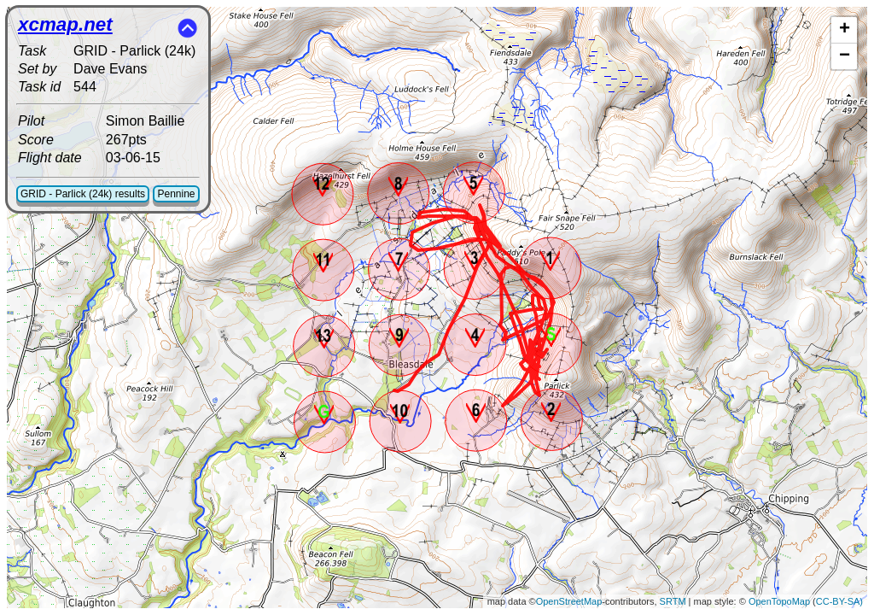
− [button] (844, 56)
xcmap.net (65, 24)
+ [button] (844, 30)
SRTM (673, 601)
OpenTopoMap (779, 601)
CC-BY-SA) (839, 601)
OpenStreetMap (569, 601)
